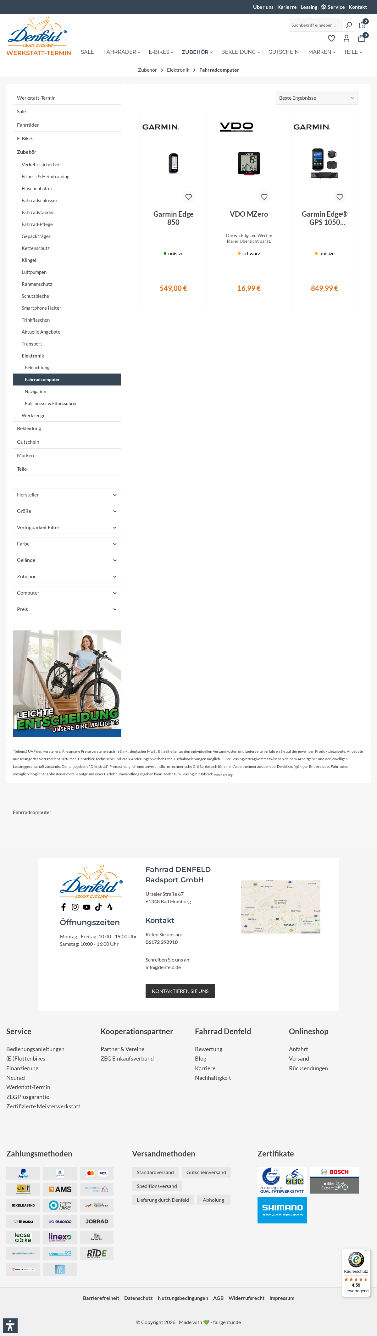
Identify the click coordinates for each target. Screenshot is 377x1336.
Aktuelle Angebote (41, 332)
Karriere (205, 1068)
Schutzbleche (35, 296)
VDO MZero (249, 214)
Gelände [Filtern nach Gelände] (67, 560)
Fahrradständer (38, 212)
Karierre (287, 7)
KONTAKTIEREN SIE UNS (180, 991)
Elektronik (33, 355)
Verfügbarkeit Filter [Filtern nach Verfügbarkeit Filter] (67, 527)
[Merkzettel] (331, 38)
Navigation (35, 391)
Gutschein (28, 442)
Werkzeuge (34, 415)
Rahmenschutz (37, 284)
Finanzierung (22, 1068)
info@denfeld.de (163, 967)
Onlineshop (309, 1031)
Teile (22, 469)
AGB (218, 1298)
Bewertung (208, 1049)
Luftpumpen (34, 272)
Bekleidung (29, 428)
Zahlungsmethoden (39, 1153)
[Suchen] (349, 25)
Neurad (15, 1077)
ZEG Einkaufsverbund (127, 1058)
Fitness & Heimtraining (45, 176)
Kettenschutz (36, 248)
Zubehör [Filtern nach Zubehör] (67, 576)
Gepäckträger (36, 236)
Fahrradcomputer (42, 379)
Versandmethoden (163, 1153)
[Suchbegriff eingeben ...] (316, 25)
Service (336, 7)
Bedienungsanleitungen (35, 1049)
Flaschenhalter (37, 188)
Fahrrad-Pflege (37, 224)
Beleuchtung (37, 367)
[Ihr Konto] (346, 38)
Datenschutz (138, 1298)
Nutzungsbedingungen (183, 1298)
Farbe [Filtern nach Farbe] (67, 543)
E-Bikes (25, 138)
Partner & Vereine (122, 1049)
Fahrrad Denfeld (223, 1031)
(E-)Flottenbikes (25, 1058)
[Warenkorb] (361, 38)
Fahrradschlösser (40, 200)
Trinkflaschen (36, 320)
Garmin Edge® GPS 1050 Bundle (324, 218)
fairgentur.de (227, 1322)
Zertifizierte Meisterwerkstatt (43, 1106)
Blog (200, 1058)
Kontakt (358, 7)
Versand (299, 1058)
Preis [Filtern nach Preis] (67, 609)
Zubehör (26, 152)
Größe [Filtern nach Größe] (67, 511)
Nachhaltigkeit (213, 1077)
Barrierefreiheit (101, 1298)
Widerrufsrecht (246, 1298)
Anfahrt (298, 1049)
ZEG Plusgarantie (27, 1097)
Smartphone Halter (41, 308)
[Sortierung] (317, 98)
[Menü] (367, 1252)
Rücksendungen (308, 1068)
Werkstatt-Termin (36, 98)
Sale (21, 111)
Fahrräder (28, 125)
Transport (32, 343)
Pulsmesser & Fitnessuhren (51, 403)
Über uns (263, 7)
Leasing (309, 7)
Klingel (29, 260)
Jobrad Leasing (223, 775)
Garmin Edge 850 (173, 218)
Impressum (281, 1298)
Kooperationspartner (137, 1031)
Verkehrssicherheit (41, 164)
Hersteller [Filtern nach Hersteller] (67, 494)
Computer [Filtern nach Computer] (67, 593)
